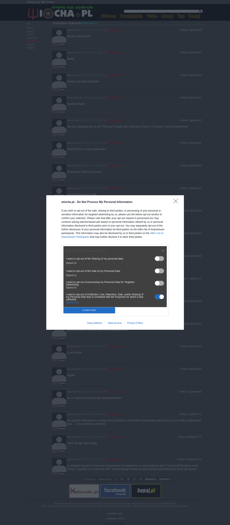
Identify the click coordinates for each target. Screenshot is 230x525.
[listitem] (115, 251)
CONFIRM (89, 310)
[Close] (177, 202)
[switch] (159, 258)
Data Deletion (94, 323)
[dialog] (115, 262)
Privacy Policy (135, 323)
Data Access (115, 323)
